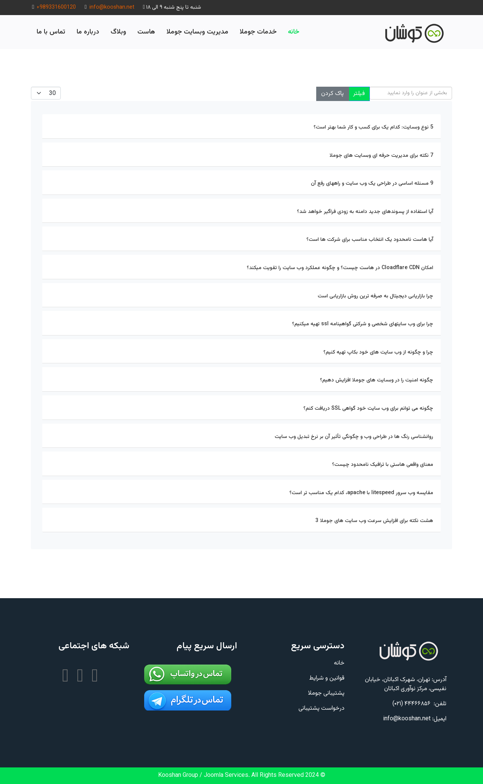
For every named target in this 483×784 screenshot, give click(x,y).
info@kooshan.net (111, 7)
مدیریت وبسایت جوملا (197, 32)
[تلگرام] (94, 677)
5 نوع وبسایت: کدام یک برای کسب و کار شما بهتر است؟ (373, 127)
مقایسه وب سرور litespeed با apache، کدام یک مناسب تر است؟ (361, 493)
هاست (146, 32)
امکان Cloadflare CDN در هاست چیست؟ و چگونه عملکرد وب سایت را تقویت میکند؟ (340, 268)
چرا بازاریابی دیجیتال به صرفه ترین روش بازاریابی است (375, 296)
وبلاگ (118, 32)
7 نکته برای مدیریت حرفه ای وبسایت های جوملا (381, 156)
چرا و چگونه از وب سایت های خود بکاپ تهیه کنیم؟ (378, 352)
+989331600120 (56, 7)
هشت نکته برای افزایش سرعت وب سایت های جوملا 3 (374, 521)
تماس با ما (51, 32)
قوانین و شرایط (327, 678)
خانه (293, 32)
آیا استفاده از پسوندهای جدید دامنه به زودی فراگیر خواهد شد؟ (365, 212)
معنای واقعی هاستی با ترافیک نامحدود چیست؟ (382, 465)
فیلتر (359, 93)
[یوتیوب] (66, 677)
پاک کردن (332, 93)
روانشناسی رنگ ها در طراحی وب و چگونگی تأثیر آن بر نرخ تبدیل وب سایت (354, 437)
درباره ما (88, 32)
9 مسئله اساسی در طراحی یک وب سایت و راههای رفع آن (372, 183)
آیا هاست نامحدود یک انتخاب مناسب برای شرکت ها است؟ (369, 240)
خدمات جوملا (258, 32)
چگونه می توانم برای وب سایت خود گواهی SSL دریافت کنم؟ (368, 408)
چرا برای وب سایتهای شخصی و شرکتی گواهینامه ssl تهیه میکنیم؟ (362, 324)
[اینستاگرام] (80, 677)
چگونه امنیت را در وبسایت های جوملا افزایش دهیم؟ (376, 380)
